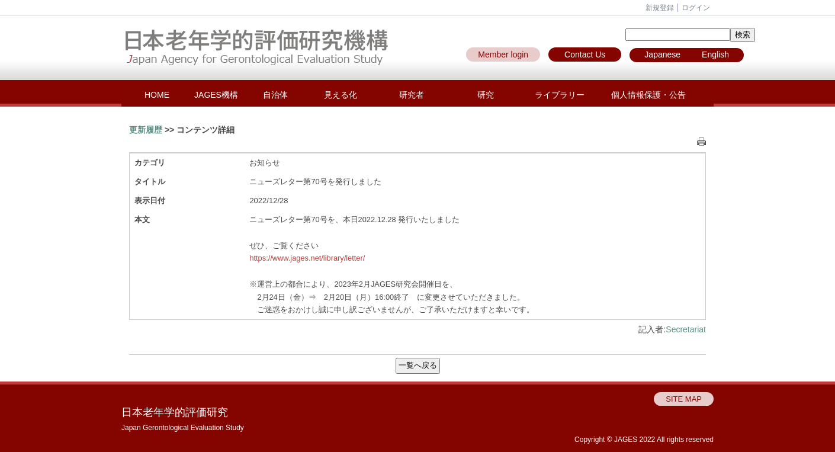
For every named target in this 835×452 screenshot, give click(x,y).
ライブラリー (559, 95)
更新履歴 (145, 129)
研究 (485, 95)
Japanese (662, 54)
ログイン (696, 8)
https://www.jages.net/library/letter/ (307, 258)
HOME (156, 95)
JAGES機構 (216, 95)
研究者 (411, 95)
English (715, 54)
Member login (503, 54)
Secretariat (686, 329)
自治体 (275, 95)
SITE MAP (684, 399)
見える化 (340, 95)
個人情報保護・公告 (648, 95)
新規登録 (659, 8)
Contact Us (584, 54)
